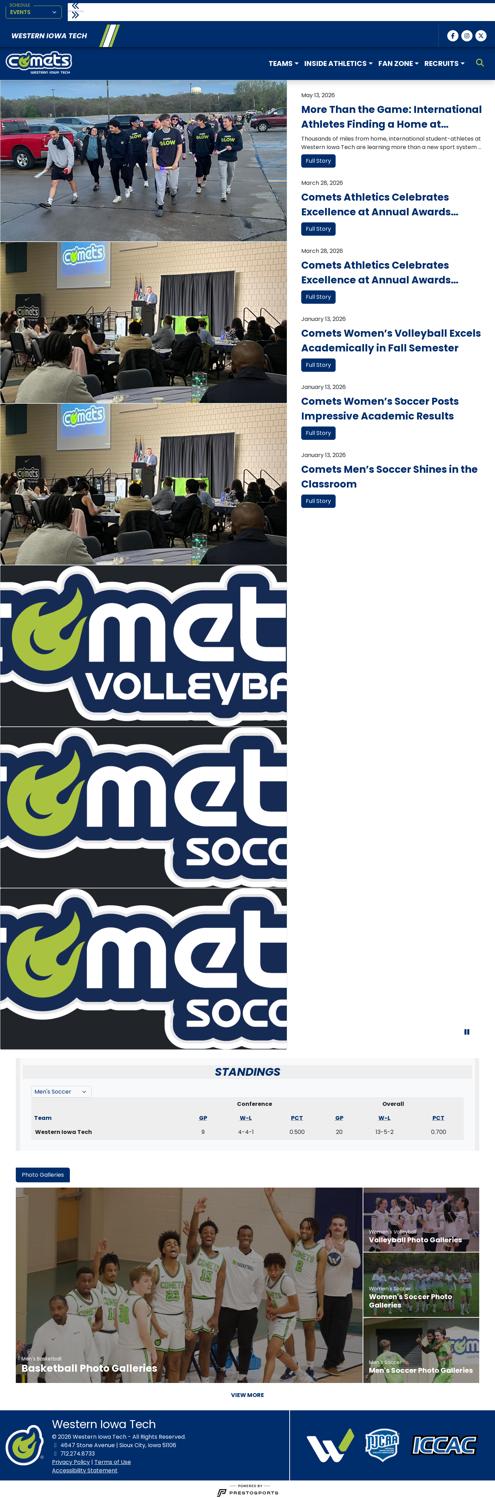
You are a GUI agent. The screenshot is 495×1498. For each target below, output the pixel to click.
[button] (284, 61)
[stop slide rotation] (467, 1036)
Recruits (441, 61)
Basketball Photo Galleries (89, 1366)
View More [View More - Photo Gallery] (247, 1393)
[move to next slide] (76, 15)
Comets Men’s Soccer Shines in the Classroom (389, 475)
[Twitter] (481, 33)
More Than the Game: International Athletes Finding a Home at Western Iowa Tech (391, 115)
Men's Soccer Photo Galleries (421, 1368)
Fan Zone (395, 61)
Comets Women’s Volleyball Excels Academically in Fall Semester (391, 338)
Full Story (318, 159)
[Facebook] (452, 33)
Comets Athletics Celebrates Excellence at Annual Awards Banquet (376, 202)
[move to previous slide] (76, 6)
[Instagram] (467, 33)
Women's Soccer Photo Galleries (410, 1298)
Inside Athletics (335, 61)
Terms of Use (112, 1460)
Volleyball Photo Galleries (415, 1238)
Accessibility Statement (85, 1468)
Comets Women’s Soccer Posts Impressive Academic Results (380, 406)
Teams (281, 61)
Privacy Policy (71, 1460)
